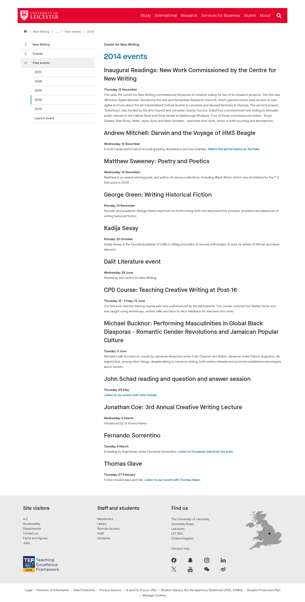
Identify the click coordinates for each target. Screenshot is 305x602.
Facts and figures (35, 538)
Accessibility (31, 524)
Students (103, 538)
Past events (73, 32)
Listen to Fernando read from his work (205, 451)
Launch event (44, 118)
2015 (38, 90)
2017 (38, 72)
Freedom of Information (52, 590)
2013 (38, 109)
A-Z (25, 519)
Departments (32, 528)
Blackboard (105, 519)
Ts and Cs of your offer (141, 590)
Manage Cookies (154, 595)
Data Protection (84, 590)
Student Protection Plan (264, 590)
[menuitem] (145, 15)
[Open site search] (279, 15)
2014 (38, 100)
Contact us (30, 533)
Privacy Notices (110, 590)
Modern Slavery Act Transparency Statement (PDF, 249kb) (202, 590)
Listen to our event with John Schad (130, 395)
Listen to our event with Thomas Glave (172, 480)
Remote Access (108, 528)
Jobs (26, 543)
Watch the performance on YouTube (233, 149)
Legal (28, 590)
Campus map (180, 548)
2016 (38, 81)
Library (101, 524)
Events (38, 54)
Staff (100, 533)
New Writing (41, 32)
